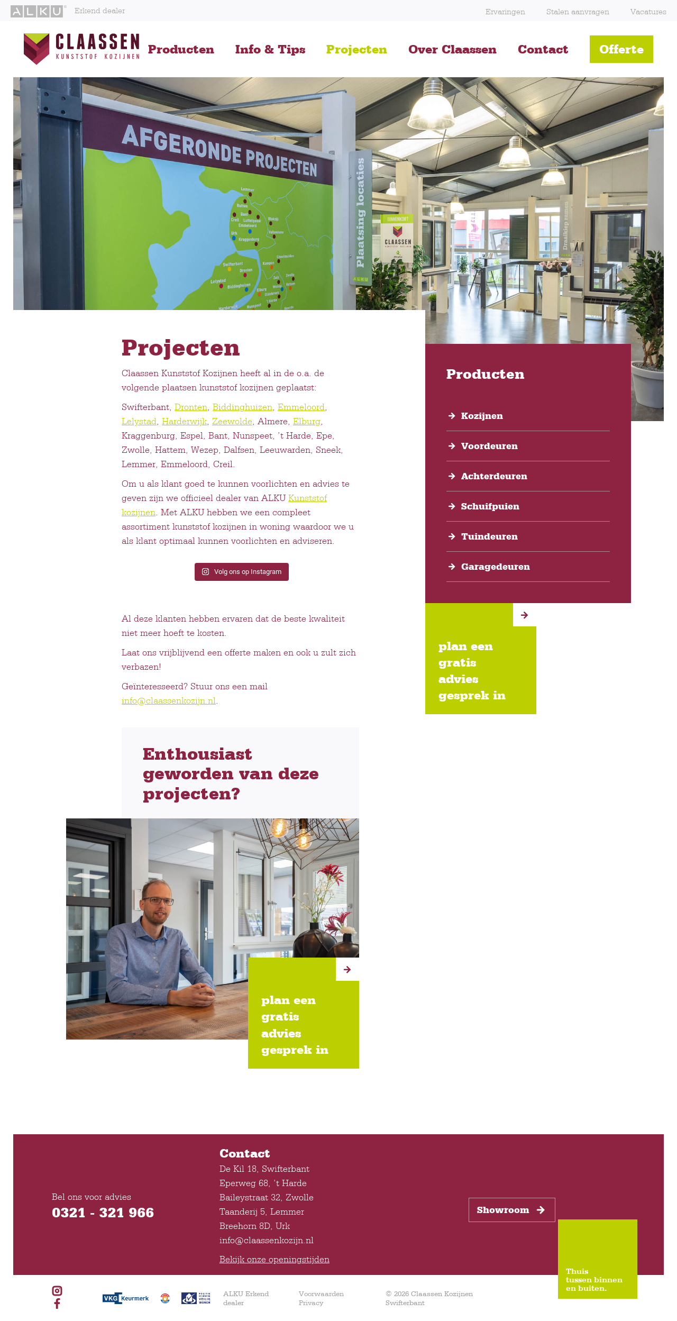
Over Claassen (452, 49)
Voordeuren (489, 446)
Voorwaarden (321, 1293)
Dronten (191, 406)
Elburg (307, 420)
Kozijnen (482, 416)
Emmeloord (301, 406)
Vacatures (648, 11)
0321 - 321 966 (103, 1212)
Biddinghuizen (242, 406)
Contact (543, 49)
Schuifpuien (490, 506)
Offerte (621, 49)
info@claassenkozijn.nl (169, 700)
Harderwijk (184, 420)
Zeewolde (232, 420)
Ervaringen (505, 11)
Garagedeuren (495, 566)
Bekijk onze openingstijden (274, 1258)
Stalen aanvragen (577, 11)
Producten (181, 49)
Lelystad (139, 420)
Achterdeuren (494, 476)
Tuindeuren (489, 536)
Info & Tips (270, 49)
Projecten (356, 49)
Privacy (311, 1302)
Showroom (512, 1210)
